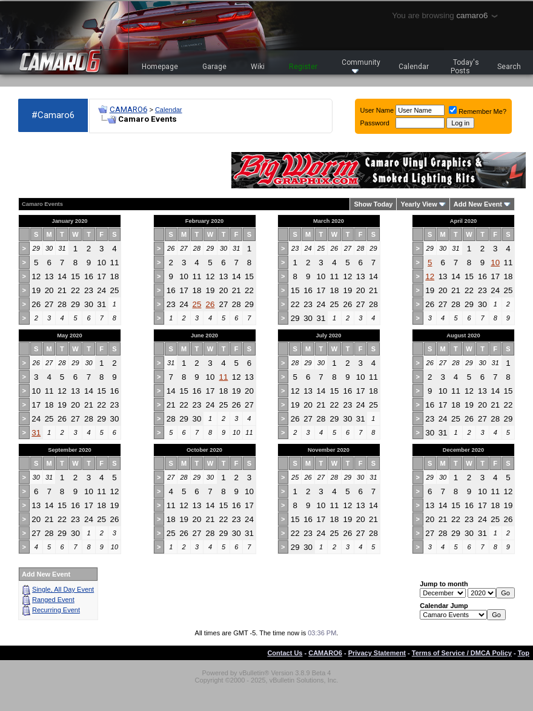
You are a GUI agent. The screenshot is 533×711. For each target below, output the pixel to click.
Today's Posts (465, 66)
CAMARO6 (128, 109)
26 (210, 304)
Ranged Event (53, 599)
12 (429, 276)
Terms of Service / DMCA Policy (462, 652)
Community (361, 65)
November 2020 (328, 450)
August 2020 (463, 335)
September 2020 (69, 450)
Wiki (258, 66)
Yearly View (418, 204)
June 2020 (204, 335)
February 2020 (204, 221)
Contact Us (284, 652)
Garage (214, 66)
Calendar (414, 66)
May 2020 (69, 335)
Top (523, 652)
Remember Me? (477, 111)
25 (197, 304)
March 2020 (328, 221)
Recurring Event (56, 609)
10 (495, 262)
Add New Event (478, 204)
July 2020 (328, 335)
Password (374, 123)
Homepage (160, 66)
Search (509, 66)
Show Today (373, 204)
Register (303, 66)
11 (223, 377)
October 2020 (204, 450)
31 (36, 432)
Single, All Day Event (63, 589)
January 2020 (69, 221)
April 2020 (463, 221)
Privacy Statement (377, 652)
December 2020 (463, 450)
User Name (377, 110)
